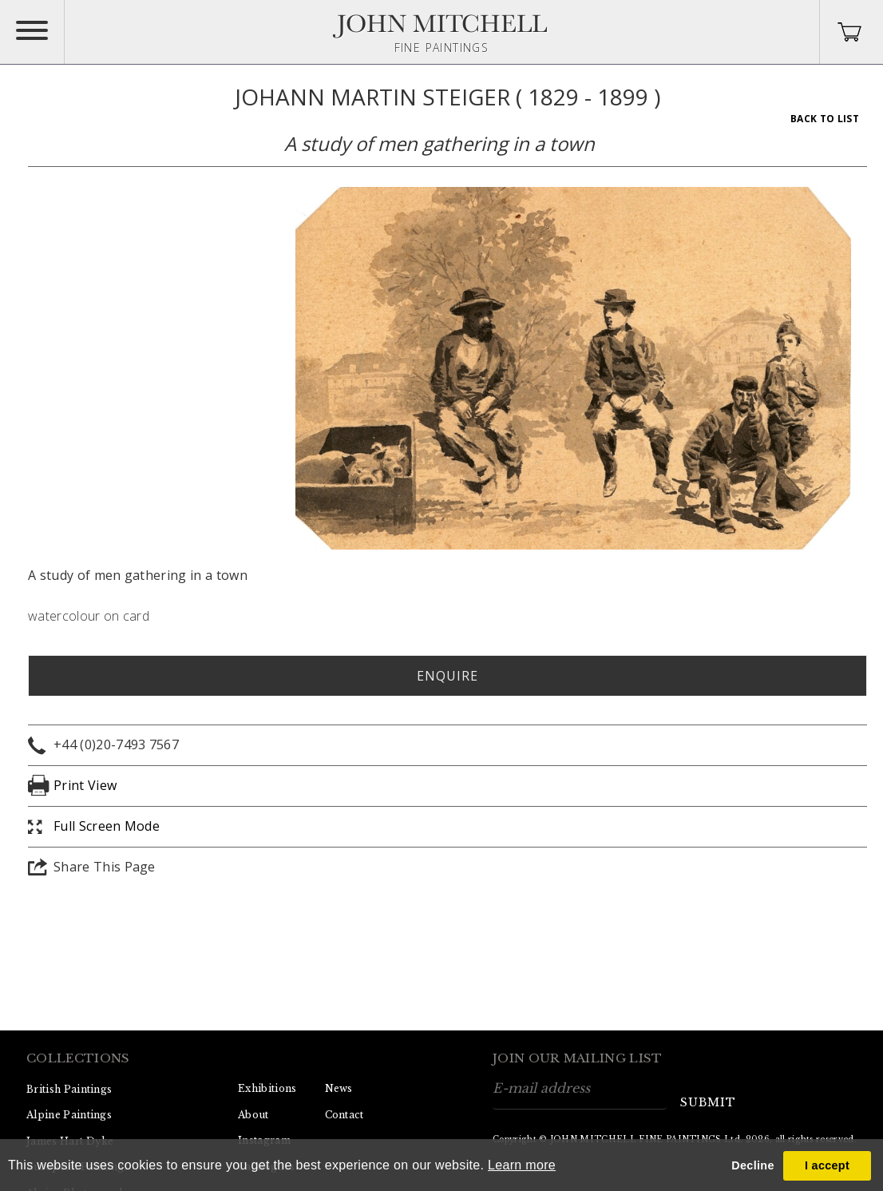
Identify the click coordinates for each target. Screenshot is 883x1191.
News (339, 1088)
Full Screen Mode (106, 826)
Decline (752, 1165)
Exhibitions (267, 1088)
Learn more (522, 1165)
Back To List (824, 118)
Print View (85, 785)
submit (708, 1102)
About (253, 1115)
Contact (344, 1115)
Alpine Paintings (69, 1115)
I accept (827, 1165)
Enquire (447, 676)
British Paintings (69, 1089)
